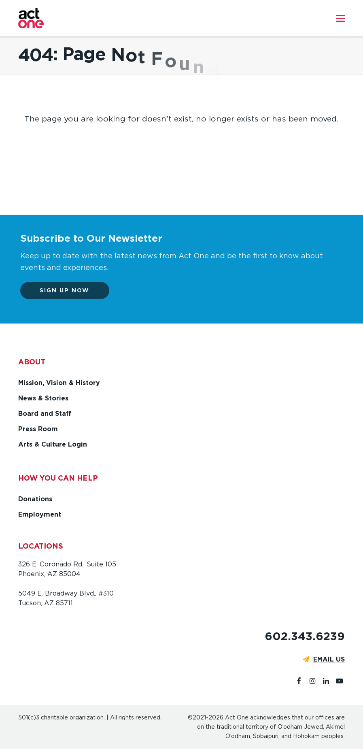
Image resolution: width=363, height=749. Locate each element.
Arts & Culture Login (52, 444)
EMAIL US (329, 659)
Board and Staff (44, 413)
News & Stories (43, 398)
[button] (340, 18)
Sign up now (69, 290)
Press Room (38, 429)
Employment (39, 514)
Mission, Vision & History (59, 383)
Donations (35, 499)
